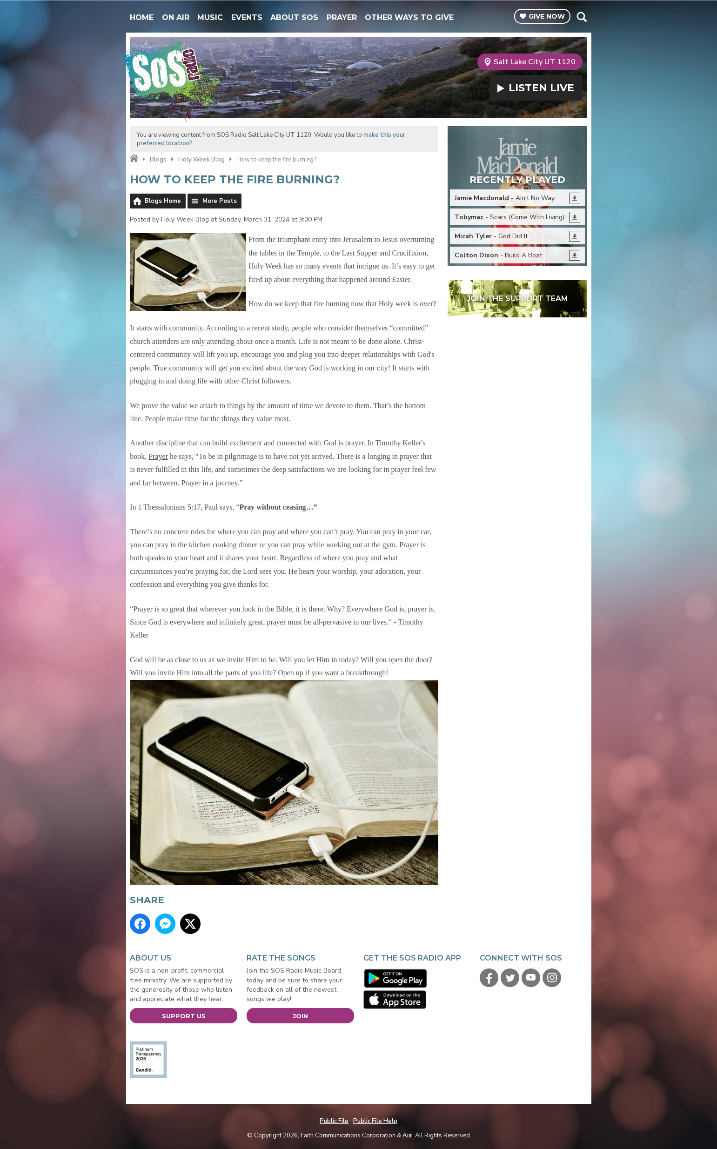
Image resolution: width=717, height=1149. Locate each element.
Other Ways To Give (409, 17)
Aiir (407, 1135)
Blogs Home (163, 201)
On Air (175, 17)
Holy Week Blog (201, 159)
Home (142, 17)
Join (300, 1016)
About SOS (294, 17)
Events (246, 17)
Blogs (158, 159)
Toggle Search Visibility (581, 16)
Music (210, 17)
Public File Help (375, 1121)
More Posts (219, 201)
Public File (334, 1121)
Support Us (184, 1016)
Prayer (342, 17)
